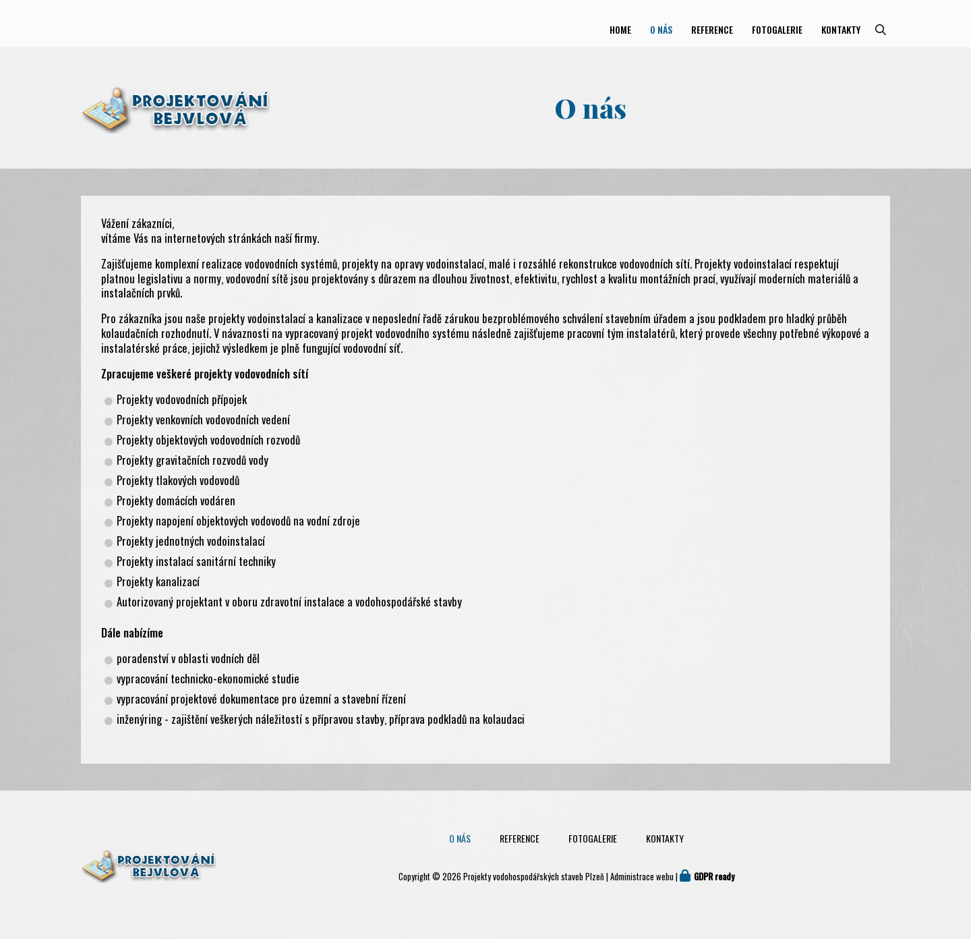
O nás (661, 29)
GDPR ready (714, 876)
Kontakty (840, 29)
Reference (712, 29)
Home (620, 29)
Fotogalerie (777, 29)
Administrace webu (642, 876)
